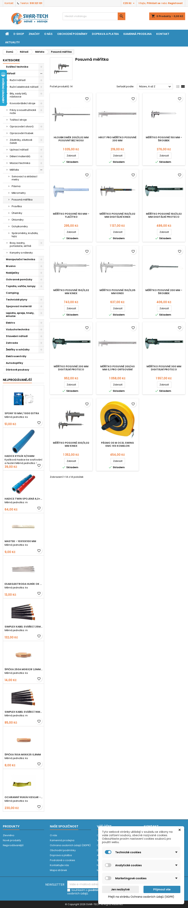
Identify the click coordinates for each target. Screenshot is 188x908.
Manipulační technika (20, 259)
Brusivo (11, 266)
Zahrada (12, 343)
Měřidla (14, 170)
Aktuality (12, 42)
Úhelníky (17, 213)
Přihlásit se (153, 3)
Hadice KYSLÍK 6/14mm (19, 456)
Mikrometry (19, 193)
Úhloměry (18, 220)
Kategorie (11, 60)
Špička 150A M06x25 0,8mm (23, 754)
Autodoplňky (14, 363)
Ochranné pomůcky (19, 279)
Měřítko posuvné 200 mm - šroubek (163, 291)
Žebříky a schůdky (18, 349)
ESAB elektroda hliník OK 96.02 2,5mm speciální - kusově (23, 584)
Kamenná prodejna (137, 34)
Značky (34, 34)
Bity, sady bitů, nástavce (18, 95)
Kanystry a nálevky (21, 252)
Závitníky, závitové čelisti (21, 141)
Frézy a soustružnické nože (23, 111)
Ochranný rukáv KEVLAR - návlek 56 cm (23, 797)
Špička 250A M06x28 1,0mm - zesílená (23, 669)
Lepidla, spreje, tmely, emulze (20, 314)
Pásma (16, 186)
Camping (12, 293)
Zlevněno (8, 835)
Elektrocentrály (16, 356)
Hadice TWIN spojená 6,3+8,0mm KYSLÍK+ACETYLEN (23, 498)
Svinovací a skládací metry (24, 178)
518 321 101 (36, 3)
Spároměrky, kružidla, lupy (25, 234)
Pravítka (17, 206)
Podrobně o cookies (62, 860)
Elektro (10, 323)
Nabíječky (12, 273)
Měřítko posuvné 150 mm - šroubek (164, 139)
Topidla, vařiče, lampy (21, 286)
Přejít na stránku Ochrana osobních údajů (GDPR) (141, 897)
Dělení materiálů (20, 156)
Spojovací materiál (19, 306)
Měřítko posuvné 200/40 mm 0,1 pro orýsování (117, 368)
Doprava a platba (105, 34)
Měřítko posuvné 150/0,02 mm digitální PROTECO (164, 215)
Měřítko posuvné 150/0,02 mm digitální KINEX (117, 215)
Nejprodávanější (13, 845)
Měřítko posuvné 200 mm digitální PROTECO (71, 368)
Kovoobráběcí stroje (22, 103)
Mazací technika (20, 163)
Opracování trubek (21, 133)
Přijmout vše (162, 889)
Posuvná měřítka (22, 199)
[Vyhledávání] (94, 16)
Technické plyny (16, 299)
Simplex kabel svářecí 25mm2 (23, 626)
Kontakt (9, 3)
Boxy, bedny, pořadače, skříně (20, 244)
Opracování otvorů (21, 126)
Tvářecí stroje (18, 120)
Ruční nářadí (18, 80)
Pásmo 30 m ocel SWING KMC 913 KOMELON (117, 444)
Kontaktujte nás (59, 865)
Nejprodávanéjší (17, 380)
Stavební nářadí (17, 336)
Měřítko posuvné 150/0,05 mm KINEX (117, 291)
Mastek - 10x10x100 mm (20, 541)
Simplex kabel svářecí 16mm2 (23, 712)
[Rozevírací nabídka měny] (129, 3)
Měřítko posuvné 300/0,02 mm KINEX (71, 444)
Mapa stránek (58, 870)
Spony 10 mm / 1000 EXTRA (22, 413)
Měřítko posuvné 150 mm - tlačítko (71, 215)
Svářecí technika (17, 67)
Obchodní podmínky (72, 34)
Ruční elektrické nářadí (24, 87)
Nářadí (10, 73)
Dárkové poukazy (17, 369)
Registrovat (175, 3)
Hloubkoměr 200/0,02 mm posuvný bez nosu (71, 139)
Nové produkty (12, 840)
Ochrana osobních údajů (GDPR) (70, 845)
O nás (48, 34)
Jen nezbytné (120, 889)
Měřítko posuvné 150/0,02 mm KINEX (71, 291)
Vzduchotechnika (17, 329)
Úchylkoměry (20, 226)
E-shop (19, 34)
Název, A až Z (155, 86)
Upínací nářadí (19, 149)
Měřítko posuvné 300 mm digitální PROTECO (164, 368)
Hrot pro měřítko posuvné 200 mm (117, 139)
